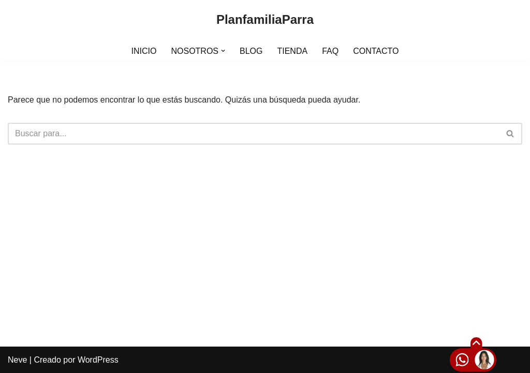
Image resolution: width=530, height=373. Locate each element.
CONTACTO (376, 51)
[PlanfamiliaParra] (265, 20)
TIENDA (292, 51)
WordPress (98, 359)
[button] (223, 51)
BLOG (251, 51)
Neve (17, 359)
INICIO (144, 51)
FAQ (330, 51)
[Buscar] (253, 134)
